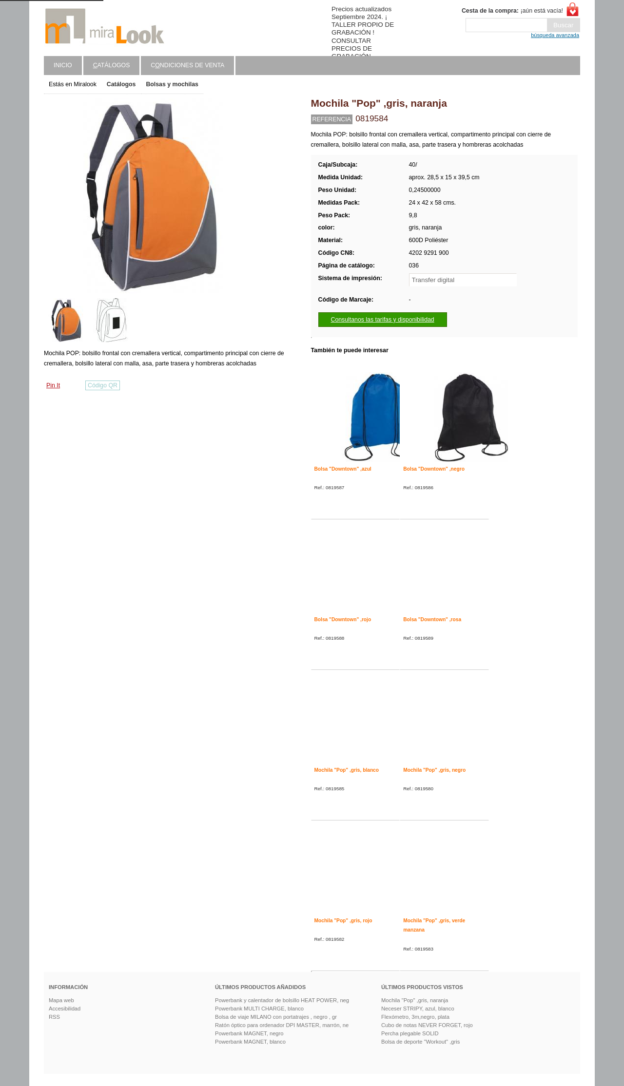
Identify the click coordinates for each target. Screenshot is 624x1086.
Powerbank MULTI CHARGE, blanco (259, 1008)
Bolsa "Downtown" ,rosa (432, 619)
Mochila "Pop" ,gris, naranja (414, 1000)
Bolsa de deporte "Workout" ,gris (420, 1042)
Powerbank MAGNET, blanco (250, 1042)
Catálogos (121, 84)
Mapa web (61, 1000)
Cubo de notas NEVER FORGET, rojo (427, 1025)
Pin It (53, 385)
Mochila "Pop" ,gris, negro (434, 770)
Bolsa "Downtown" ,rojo (342, 619)
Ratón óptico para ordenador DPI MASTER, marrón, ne (282, 1025)
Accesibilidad (64, 1008)
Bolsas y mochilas (172, 84)
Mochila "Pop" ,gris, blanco (346, 770)
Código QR (102, 385)
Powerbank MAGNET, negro (249, 1033)
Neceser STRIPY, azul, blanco (417, 1008)
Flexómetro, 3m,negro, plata (415, 1017)
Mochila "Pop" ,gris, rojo (343, 920)
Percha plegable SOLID (410, 1033)
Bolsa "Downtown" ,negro (434, 469)
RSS (54, 1017)
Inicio (63, 65)
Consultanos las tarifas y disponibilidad (382, 319)
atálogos (111, 65)
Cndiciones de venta (187, 65)
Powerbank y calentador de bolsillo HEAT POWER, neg (282, 1000)
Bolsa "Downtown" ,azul (342, 469)
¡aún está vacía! (512, 10)
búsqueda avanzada (555, 35)
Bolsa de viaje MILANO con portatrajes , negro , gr (276, 1017)
